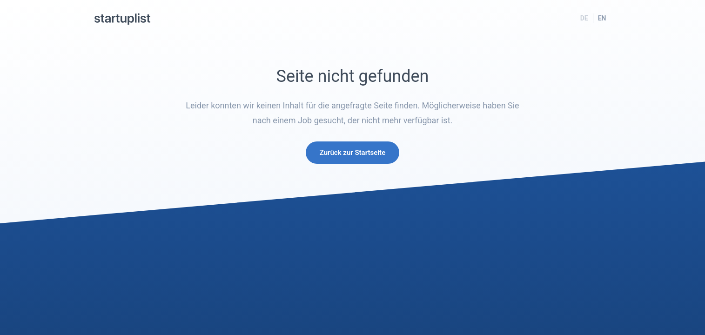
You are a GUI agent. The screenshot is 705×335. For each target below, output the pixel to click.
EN (602, 18)
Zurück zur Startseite (352, 152)
